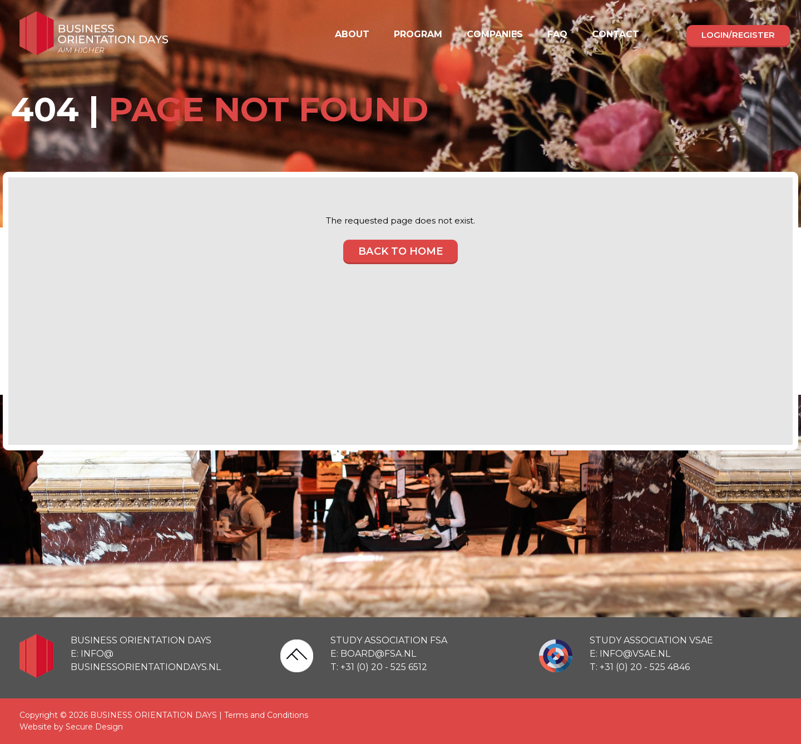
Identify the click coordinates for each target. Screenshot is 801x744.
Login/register (738, 34)
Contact (615, 34)
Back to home (400, 252)
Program (418, 34)
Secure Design (94, 727)
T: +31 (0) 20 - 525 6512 (378, 667)
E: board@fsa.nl (373, 653)
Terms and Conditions (266, 715)
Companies (495, 34)
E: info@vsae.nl (630, 653)
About (352, 34)
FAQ (557, 34)
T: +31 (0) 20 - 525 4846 (640, 667)
